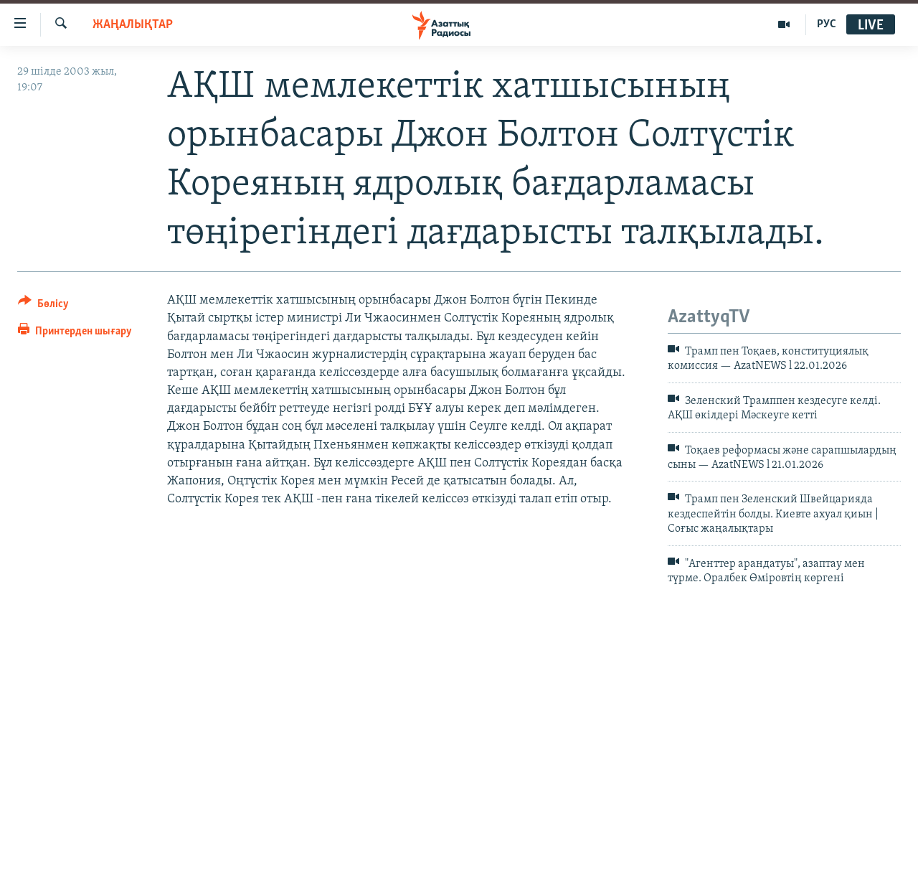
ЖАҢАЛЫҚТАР (133, 25)
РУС (826, 24)
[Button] (43, 306)
